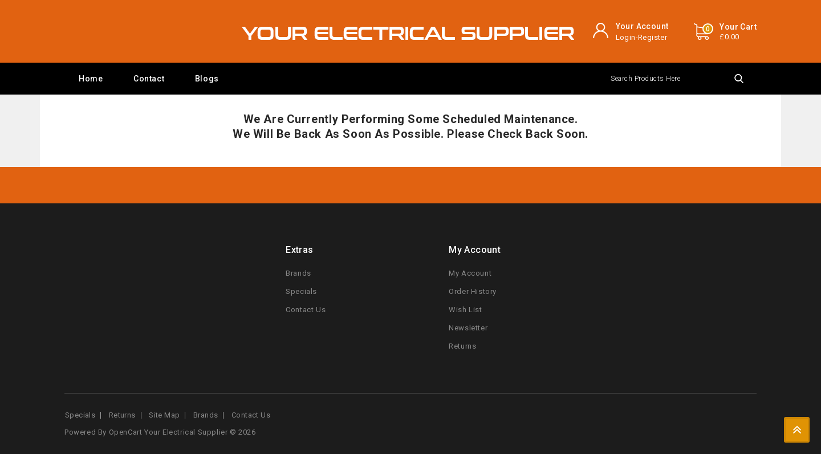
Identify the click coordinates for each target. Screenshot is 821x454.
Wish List (465, 309)
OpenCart (126, 432)
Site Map (164, 415)
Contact (148, 78)
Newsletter (468, 328)
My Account (470, 273)
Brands (298, 273)
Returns (462, 346)
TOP (797, 430)
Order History (473, 291)
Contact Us (306, 309)
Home (91, 78)
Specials (301, 291)
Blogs (207, 78)
